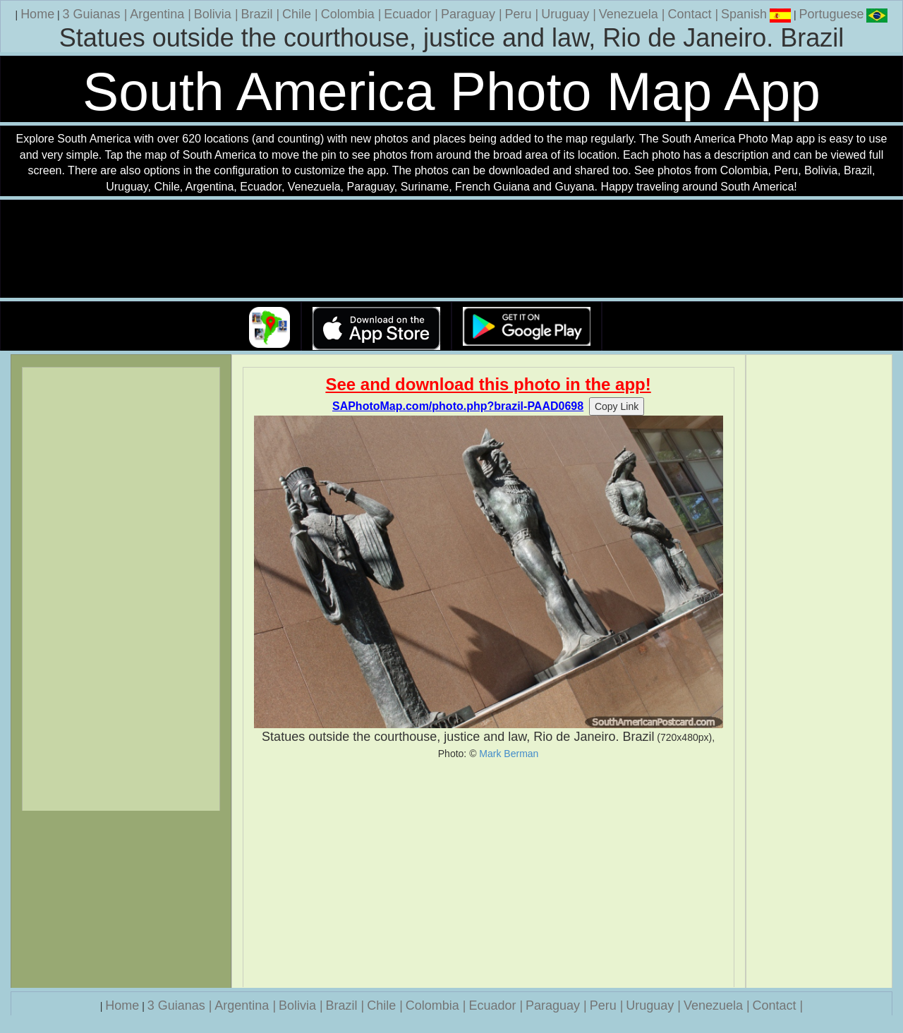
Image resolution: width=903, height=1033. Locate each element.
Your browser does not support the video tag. (451, 249)
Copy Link (616, 406)
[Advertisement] (488, 873)
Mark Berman (508, 753)
